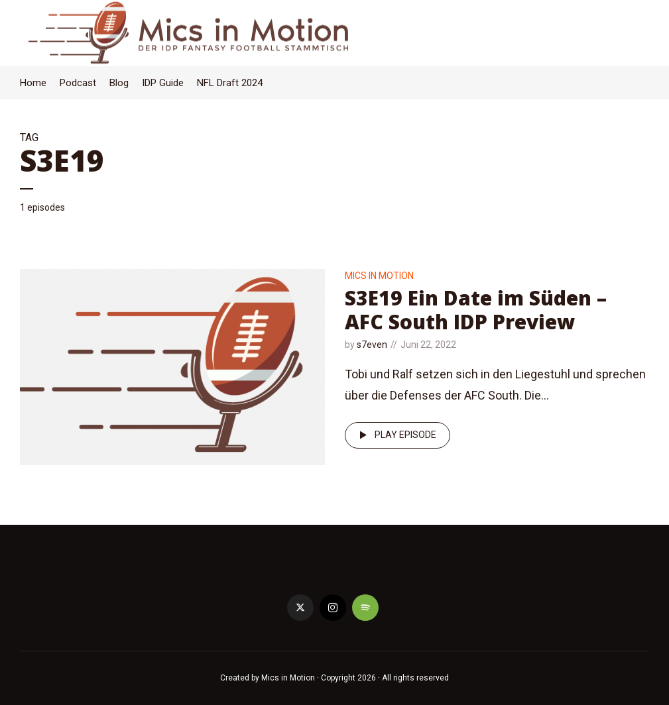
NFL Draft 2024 (230, 83)
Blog (119, 83)
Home (33, 83)
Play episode (395, 435)
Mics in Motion (379, 275)
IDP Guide (163, 83)
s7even (372, 344)
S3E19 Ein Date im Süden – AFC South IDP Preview (476, 309)
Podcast (78, 83)
